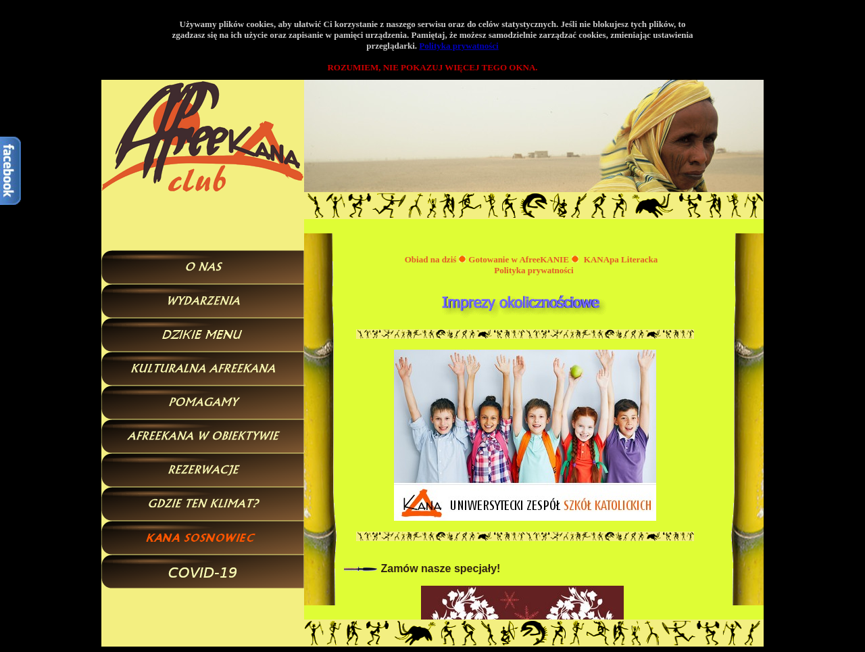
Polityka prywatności (458, 46)
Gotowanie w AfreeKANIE (518, 259)
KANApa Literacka (621, 259)
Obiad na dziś (431, 259)
